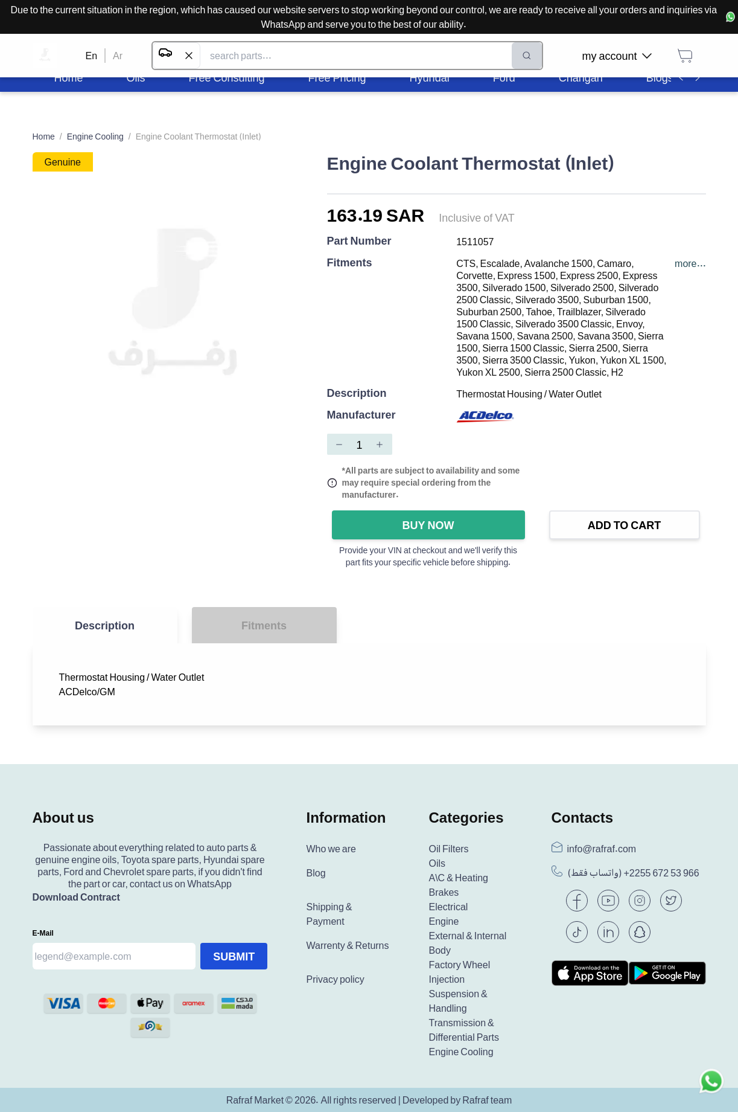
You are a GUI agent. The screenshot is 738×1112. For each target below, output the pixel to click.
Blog (316, 873)
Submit (234, 956)
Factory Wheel (460, 965)
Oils (437, 863)
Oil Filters (449, 849)
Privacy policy (335, 979)
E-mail (43, 932)
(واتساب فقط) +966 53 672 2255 (633, 873)
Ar (117, 56)
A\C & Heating (459, 878)
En (92, 56)
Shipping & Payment (329, 914)
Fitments (349, 263)
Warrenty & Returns (348, 945)
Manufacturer (361, 415)
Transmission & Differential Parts (464, 1030)
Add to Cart (624, 525)
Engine (444, 921)
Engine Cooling (95, 136)
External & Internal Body (468, 943)
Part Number (359, 241)
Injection (447, 979)
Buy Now (428, 525)
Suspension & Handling (458, 1001)
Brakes (444, 892)
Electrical (448, 907)
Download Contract (76, 897)
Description (357, 393)
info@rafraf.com (602, 849)
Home (44, 136)
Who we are (331, 849)
